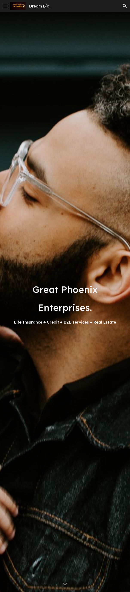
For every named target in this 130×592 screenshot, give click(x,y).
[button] (5, 6)
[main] (65, 302)
